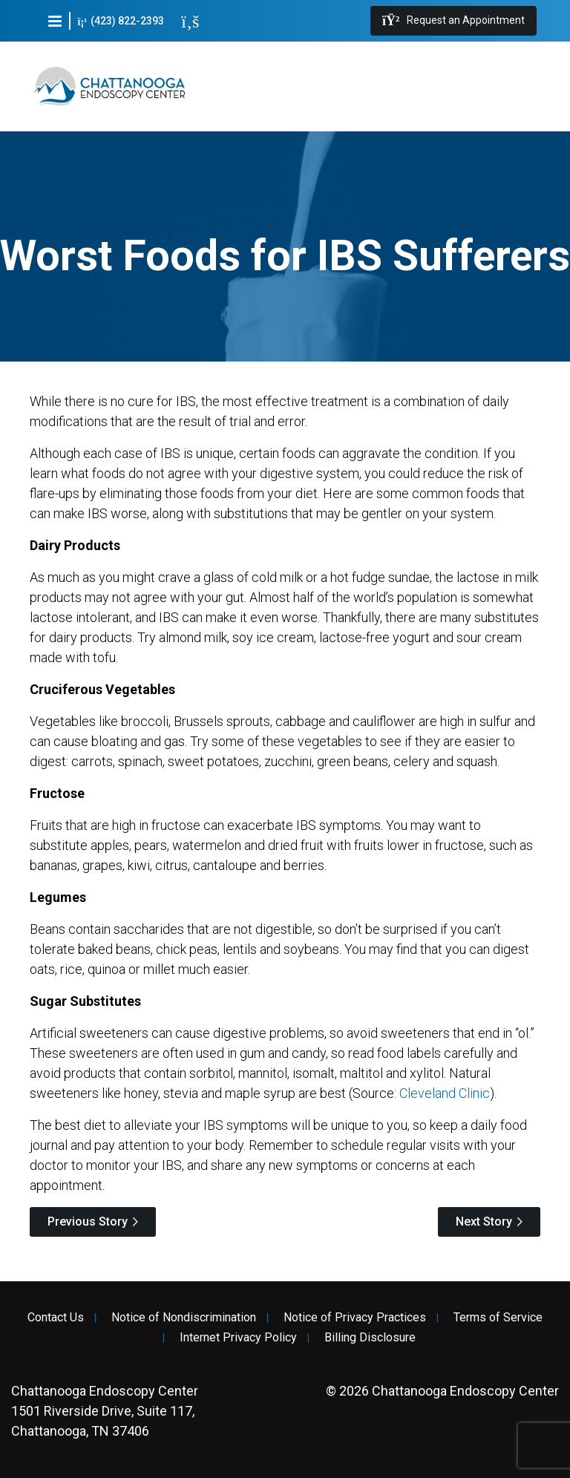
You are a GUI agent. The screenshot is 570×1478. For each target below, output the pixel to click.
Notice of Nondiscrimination (183, 1318)
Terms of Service (498, 1318)
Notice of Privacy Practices (355, 1318)
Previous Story (88, 1221)
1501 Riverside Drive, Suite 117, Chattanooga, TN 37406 (104, 1411)
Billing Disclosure (370, 1338)
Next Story (484, 1221)
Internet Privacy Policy (238, 1338)
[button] (55, 21)
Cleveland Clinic (444, 1093)
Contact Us (55, 1318)
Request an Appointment (453, 20)
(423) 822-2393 (121, 21)
